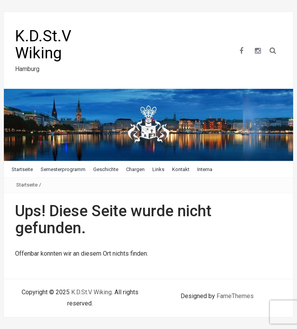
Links (158, 169)
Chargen (135, 169)
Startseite (22, 169)
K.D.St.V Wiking (43, 44)
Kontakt (180, 169)
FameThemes (235, 296)
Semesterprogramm (63, 169)
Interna (204, 169)
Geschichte (105, 169)
